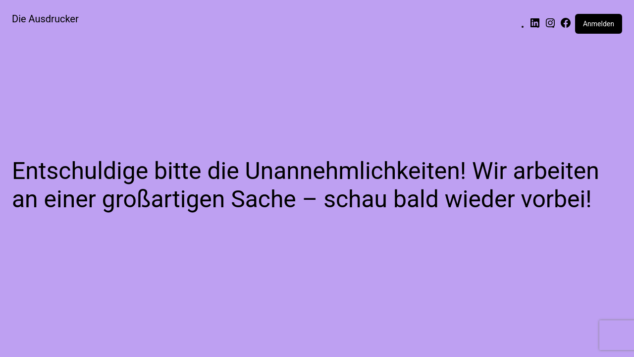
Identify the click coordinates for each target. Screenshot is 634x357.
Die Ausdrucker (45, 19)
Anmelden (598, 24)
